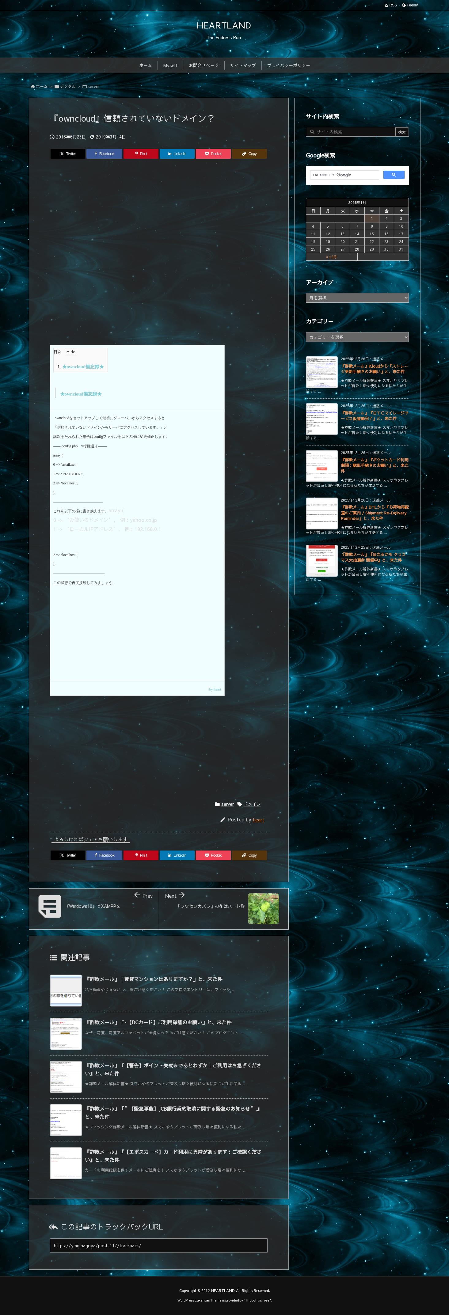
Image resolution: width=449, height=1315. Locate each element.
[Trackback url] (159, 1245)
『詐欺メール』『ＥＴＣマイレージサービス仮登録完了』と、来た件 (375, 415)
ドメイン (252, 804)
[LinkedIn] (177, 154)
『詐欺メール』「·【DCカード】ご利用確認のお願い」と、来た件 (158, 1022)
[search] (344, 175)
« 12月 (331, 256)
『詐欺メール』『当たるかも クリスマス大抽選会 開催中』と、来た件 (373, 557)
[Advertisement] (159, 216)
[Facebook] (104, 154)
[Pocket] (213, 154)
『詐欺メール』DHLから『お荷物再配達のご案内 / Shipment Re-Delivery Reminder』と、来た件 (375, 512)
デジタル (68, 86)
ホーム (42, 86)
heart (258, 819)
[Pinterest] (141, 154)
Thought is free (257, 1300)
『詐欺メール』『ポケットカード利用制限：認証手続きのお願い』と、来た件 (375, 465)
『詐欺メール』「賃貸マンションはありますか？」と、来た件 (153, 979)
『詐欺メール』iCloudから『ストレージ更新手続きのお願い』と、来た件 (374, 368)
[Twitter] (68, 154)
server (94, 86)
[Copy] (249, 154)
